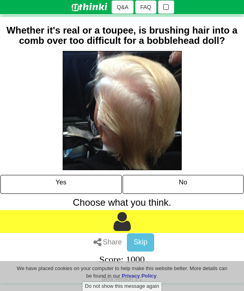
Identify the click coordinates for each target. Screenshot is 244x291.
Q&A (123, 7)
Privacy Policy (139, 280)
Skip (140, 242)
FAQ (145, 7)
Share (107, 242)
